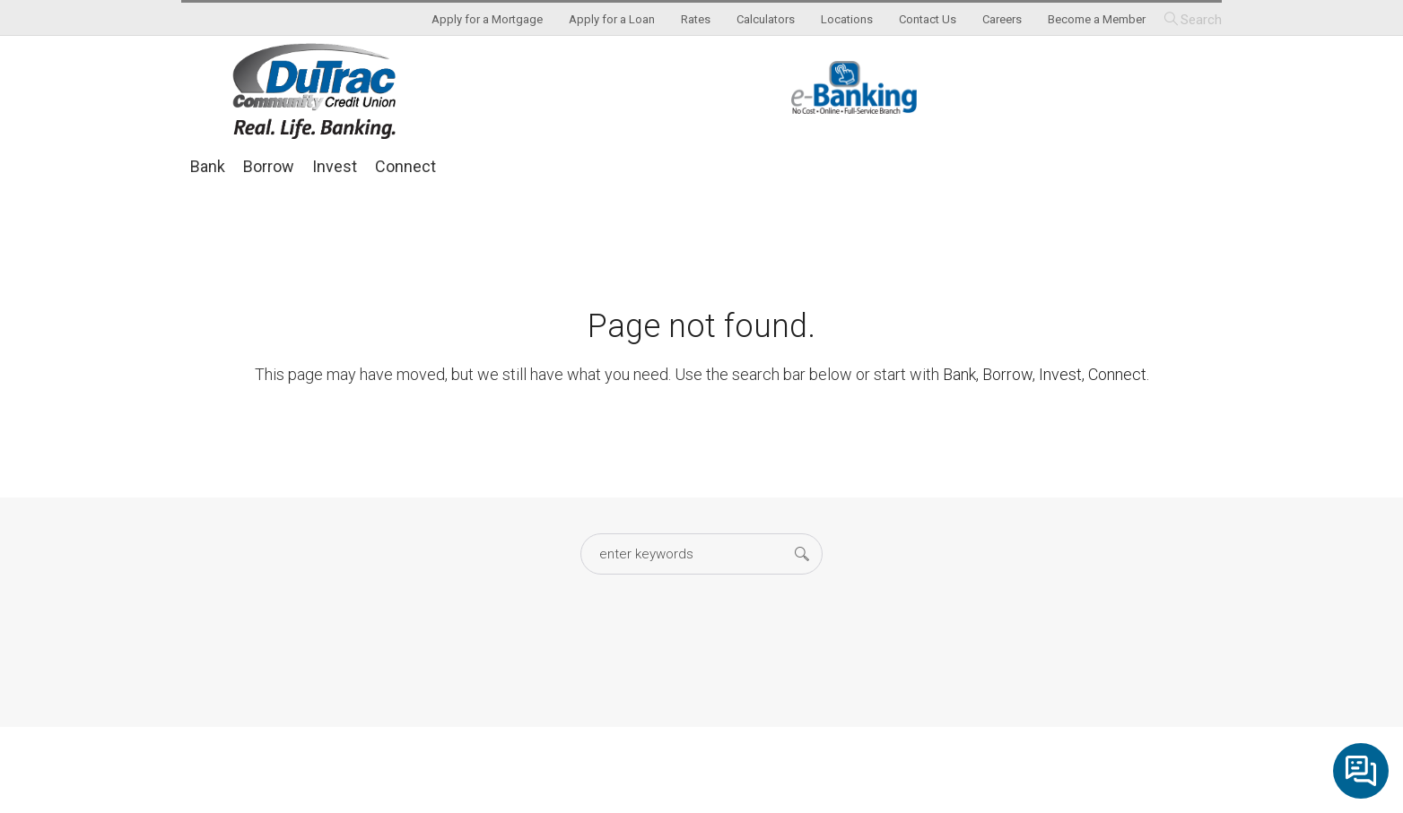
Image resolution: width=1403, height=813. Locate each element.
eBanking (854, 87)
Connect (405, 166)
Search (1201, 20)
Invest (334, 166)
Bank (207, 166)
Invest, (1062, 374)
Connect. (1118, 374)
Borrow (268, 166)
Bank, (961, 374)
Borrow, (1008, 374)
